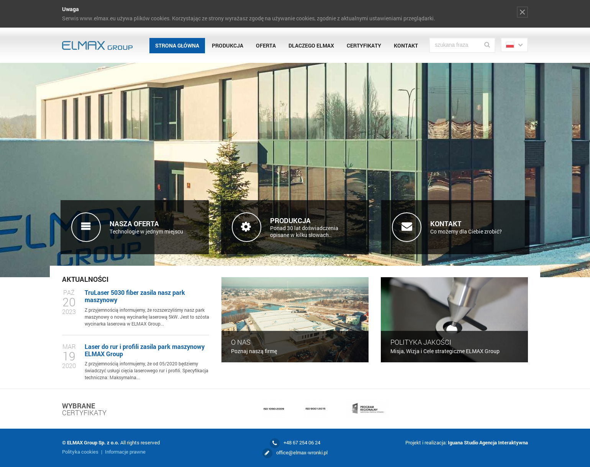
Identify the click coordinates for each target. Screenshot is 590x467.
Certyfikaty (364, 45)
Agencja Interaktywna (503, 442)
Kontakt (406, 45)
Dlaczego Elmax (311, 45)
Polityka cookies (80, 451)
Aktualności (85, 279)
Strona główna (177, 45)
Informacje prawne (125, 451)
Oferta (266, 45)
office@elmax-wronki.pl (302, 452)
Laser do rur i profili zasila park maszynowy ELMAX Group (145, 350)
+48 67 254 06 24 (302, 442)
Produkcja (227, 45)
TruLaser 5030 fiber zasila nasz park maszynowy (135, 296)
